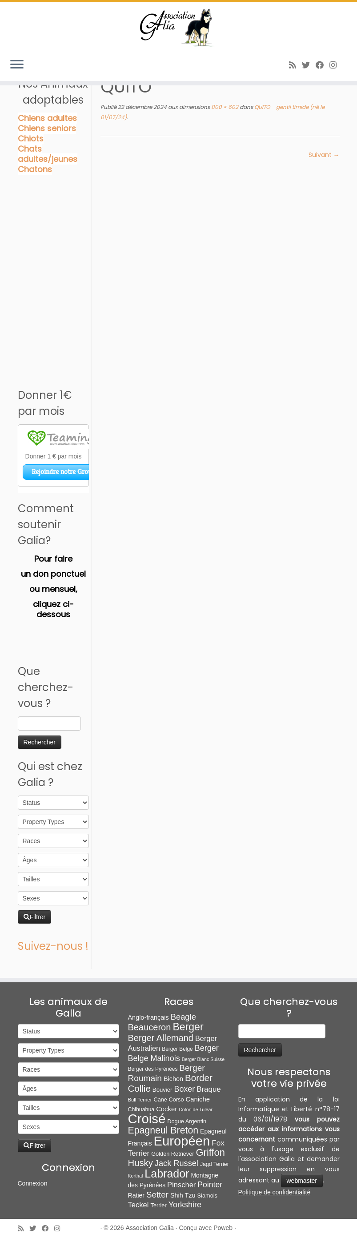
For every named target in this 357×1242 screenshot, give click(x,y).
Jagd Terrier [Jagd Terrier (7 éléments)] (214, 1164)
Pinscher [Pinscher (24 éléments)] (181, 1185)
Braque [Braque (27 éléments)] (209, 1089)
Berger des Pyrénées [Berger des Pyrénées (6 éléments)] (153, 1069)
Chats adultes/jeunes (47, 154)
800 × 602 (224, 107)
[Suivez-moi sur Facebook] (322, 65)
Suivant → (324, 154)
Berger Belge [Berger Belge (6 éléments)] (177, 1049)
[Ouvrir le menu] (17, 65)
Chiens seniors (47, 128)
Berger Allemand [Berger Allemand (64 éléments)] (160, 1038)
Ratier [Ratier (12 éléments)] (136, 1195)
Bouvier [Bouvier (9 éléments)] (162, 1089)
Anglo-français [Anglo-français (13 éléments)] (148, 1017)
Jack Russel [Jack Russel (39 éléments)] (176, 1163)
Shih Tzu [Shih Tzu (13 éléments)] (183, 1195)
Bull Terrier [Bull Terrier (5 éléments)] (140, 1099)
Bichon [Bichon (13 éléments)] (173, 1078)
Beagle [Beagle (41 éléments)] (183, 1016)
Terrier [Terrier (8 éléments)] (159, 1205)
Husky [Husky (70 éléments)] (140, 1163)
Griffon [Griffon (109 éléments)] (210, 1152)
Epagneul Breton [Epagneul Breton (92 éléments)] (163, 1130)
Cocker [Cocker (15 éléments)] (166, 1109)
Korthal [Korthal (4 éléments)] (135, 1175)
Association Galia (150, 1227)
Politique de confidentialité (274, 1192)
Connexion (33, 1183)
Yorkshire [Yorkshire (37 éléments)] (184, 1204)
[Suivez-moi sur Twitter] (309, 65)
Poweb (223, 1227)
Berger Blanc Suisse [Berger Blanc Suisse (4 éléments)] (203, 1059)
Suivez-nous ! (53, 946)
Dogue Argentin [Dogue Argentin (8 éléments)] (186, 1121)
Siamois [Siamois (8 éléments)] (207, 1195)
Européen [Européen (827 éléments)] (181, 1141)
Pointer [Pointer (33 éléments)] (209, 1184)
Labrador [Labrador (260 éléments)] (166, 1173)
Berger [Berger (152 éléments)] (187, 1027)
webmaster (302, 1180)
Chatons (35, 169)
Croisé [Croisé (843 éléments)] (147, 1118)
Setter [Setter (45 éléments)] (157, 1194)
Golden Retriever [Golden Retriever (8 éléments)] (172, 1153)
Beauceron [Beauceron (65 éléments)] (149, 1027)
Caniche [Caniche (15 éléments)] (197, 1099)
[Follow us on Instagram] (335, 65)
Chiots (31, 138)
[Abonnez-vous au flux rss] (295, 65)
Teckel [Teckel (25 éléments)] (138, 1205)
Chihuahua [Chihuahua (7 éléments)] (141, 1109)
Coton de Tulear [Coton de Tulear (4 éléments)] (196, 1109)
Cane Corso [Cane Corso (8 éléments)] (168, 1099)
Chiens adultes (47, 118)
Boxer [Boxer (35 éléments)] (184, 1089)
